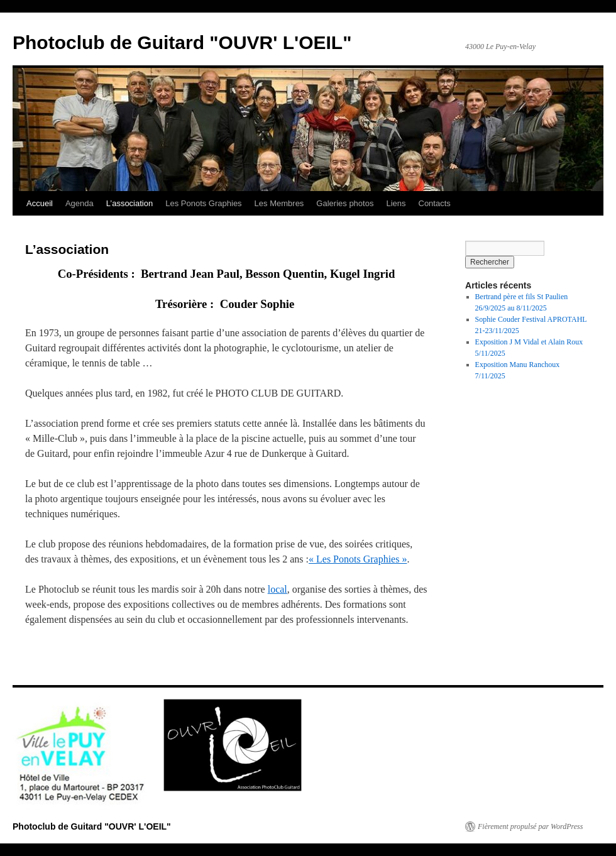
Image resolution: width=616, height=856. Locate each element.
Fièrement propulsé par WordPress (530, 826)
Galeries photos (344, 203)
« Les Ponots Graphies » (358, 559)
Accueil (39, 203)
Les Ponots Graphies (203, 203)
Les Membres (279, 203)
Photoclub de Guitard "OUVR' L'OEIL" (182, 42)
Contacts (435, 203)
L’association (129, 203)
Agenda (79, 203)
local (277, 589)
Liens (395, 203)
